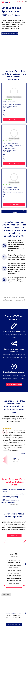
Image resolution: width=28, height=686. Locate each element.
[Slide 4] (15, 469)
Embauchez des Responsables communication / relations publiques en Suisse (12, 498)
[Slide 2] (10, 469)
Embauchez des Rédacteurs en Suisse (14, 494)
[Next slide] (25, 564)
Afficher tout (14, 504)
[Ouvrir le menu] (26, 2)
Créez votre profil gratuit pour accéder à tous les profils (14, 211)
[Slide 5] (17, 469)
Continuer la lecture (14, 624)
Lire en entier (21, 454)
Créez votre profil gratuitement (10, 33)
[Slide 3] (12, 469)
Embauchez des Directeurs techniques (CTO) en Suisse (13, 490)
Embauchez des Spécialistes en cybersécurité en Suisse (10, 501)
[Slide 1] (8, 469)
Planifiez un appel (14, 535)
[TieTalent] (5, 2)
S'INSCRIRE (20, 2)
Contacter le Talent (14, 120)
